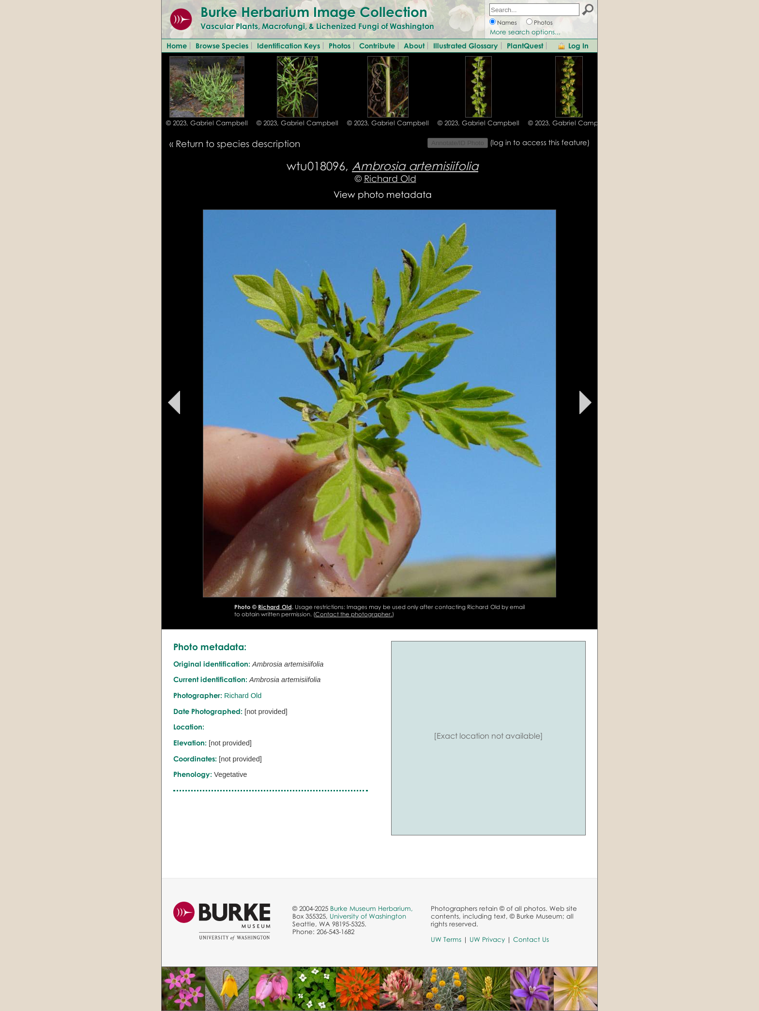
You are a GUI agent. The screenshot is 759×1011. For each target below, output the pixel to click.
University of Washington (368, 916)
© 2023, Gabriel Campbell (207, 123)
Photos (543, 22)
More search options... (525, 32)
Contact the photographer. (353, 614)
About (414, 45)
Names (507, 22)
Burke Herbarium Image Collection (313, 11)
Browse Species (222, 45)
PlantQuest (525, 45)
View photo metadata (383, 194)
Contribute (377, 45)
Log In (578, 45)
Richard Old (390, 178)
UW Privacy (487, 939)
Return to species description (238, 143)
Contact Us (531, 939)
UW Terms (446, 939)
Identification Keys (288, 45)
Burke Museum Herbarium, (371, 908)
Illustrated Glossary (465, 45)
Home (177, 45)
